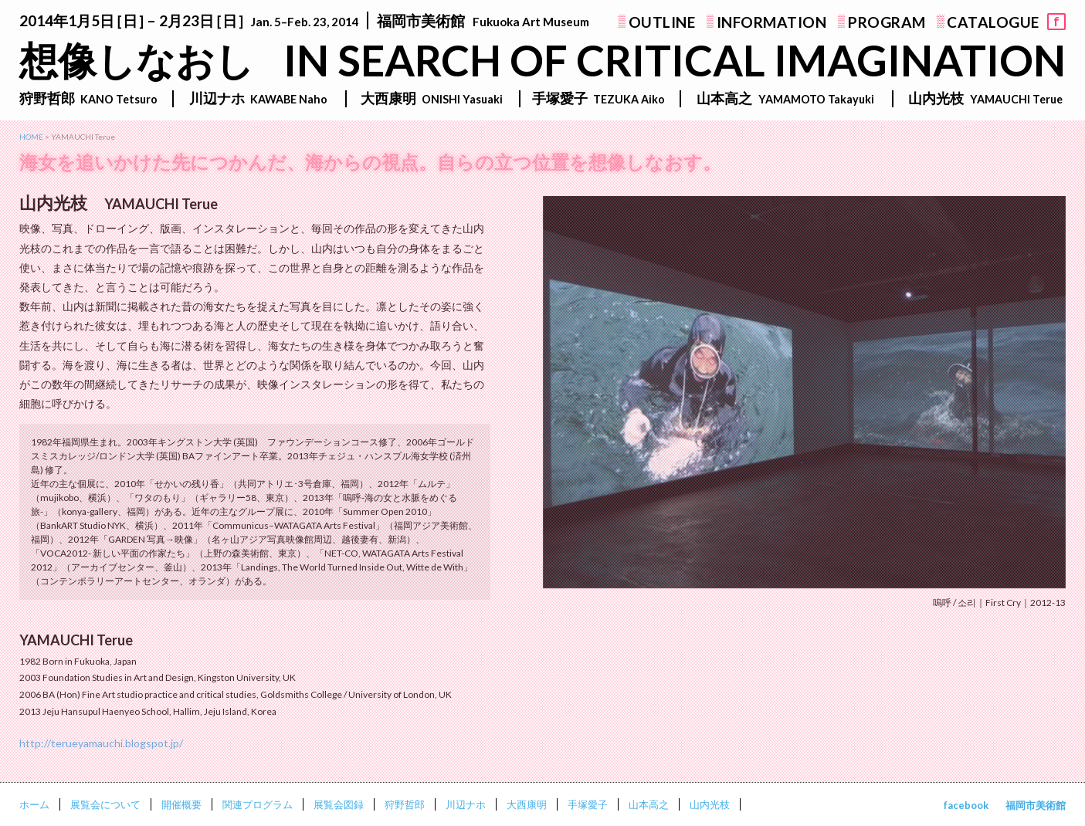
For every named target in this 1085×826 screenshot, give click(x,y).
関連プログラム (257, 804)
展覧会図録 (339, 804)
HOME (31, 136)
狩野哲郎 (405, 804)
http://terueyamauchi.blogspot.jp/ (101, 743)
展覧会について (105, 804)
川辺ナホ (466, 804)
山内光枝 (710, 804)
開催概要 (181, 804)
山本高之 (649, 804)
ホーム (34, 804)
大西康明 (527, 804)
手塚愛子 (588, 804)
